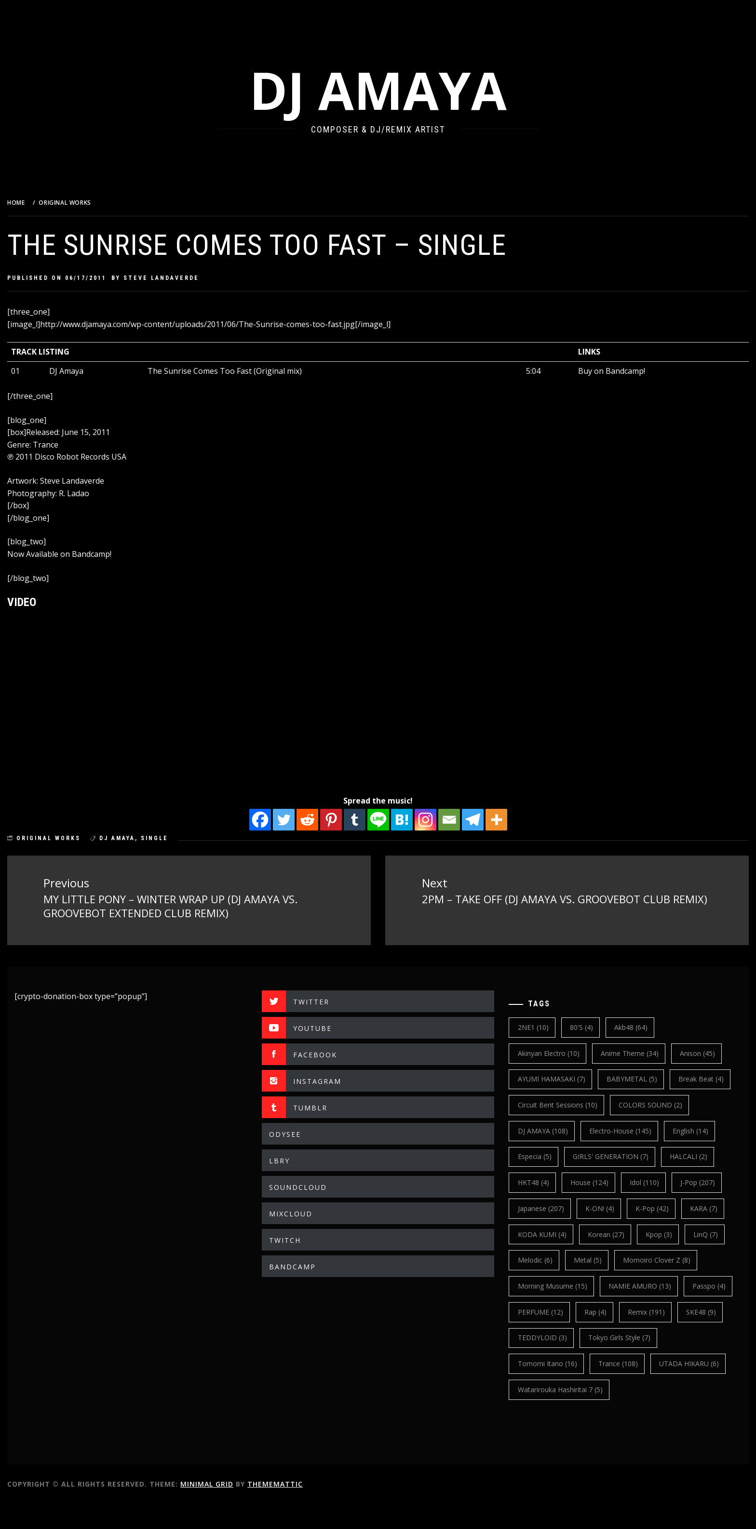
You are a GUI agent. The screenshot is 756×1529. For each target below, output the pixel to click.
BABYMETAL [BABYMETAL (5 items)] (639, 1077)
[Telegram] (485, 819)
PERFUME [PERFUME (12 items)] (602, 1336)
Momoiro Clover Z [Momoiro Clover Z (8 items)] (665, 1284)
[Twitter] (296, 819)
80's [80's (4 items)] (589, 1026)
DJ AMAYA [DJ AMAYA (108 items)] (635, 1129)
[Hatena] (414, 819)
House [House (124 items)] (545, 1207)
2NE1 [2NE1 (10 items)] (541, 1026)
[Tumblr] (367, 819)
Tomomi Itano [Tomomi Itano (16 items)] (555, 1388)
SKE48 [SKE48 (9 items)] (540, 1362)
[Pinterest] (343, 819)
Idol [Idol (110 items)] (599, 1207)
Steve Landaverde (185, 278)
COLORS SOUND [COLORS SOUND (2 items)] (557, 1129)
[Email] (461, 819)
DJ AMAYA (390, 90)
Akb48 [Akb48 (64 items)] (639, 1026)
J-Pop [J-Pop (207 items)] (653, 1207)
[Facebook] (272, 819)
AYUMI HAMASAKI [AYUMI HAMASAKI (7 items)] (559, 1077)
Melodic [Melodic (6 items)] (543, 1284)
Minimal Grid (230, 1509)
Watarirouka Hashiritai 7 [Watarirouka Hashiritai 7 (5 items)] (568, 1414)
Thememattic (299, 1509)
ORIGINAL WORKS (72, 838)
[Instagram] (437, 819)
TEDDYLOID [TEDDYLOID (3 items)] (601, 1362)
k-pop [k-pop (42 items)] (660, 1233)
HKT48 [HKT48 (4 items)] (697, 1181)
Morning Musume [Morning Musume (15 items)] (560, 1310)
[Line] (390, 819)
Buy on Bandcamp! (616, 371)
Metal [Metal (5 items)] (595, 1284)
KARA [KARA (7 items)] (712, 1233)
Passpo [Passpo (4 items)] (542, 1336)
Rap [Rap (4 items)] (658, 1336)
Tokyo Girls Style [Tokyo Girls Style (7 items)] (679, 1362)
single (178, 838)
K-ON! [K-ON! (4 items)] (607, 1233)
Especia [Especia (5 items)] (683, 1155)
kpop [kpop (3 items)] (667, 1259)
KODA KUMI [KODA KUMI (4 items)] (550, 1259)
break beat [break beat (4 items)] (548, 1103)
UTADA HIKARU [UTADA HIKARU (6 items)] (697, 1388)
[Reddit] (319, 819)
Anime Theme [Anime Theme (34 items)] (637, 1051)
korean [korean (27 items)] (613, 1259)
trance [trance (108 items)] (626, 1388)
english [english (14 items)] (627, 1155)
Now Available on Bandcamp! (83, 554)
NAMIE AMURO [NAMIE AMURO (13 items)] (647, 1310)
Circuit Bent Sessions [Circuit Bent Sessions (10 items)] (632, 1103)
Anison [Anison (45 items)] (705, 1051)
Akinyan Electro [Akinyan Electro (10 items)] (556, 1051)
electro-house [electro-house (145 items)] (557, 1155)
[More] (508, 819)
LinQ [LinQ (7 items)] (714, 1259)
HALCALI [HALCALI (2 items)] (641, 1181)
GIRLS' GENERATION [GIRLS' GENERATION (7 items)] (563, 1181)
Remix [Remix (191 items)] (709, 1336)
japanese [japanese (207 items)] (549, 1233)
